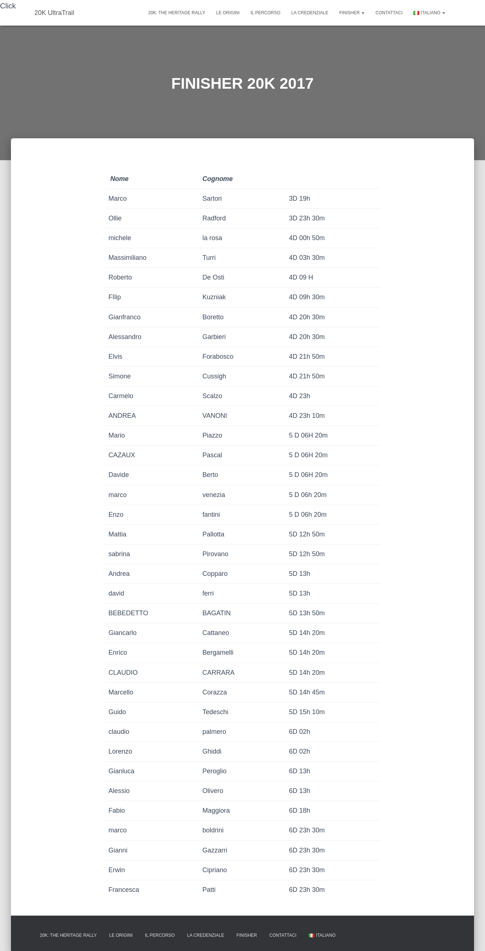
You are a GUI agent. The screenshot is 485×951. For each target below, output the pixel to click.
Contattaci (388, 12)
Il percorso (265, 12)
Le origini (228, 12)
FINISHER (351, 12)
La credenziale (309, 12)
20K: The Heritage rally (176, 12)
